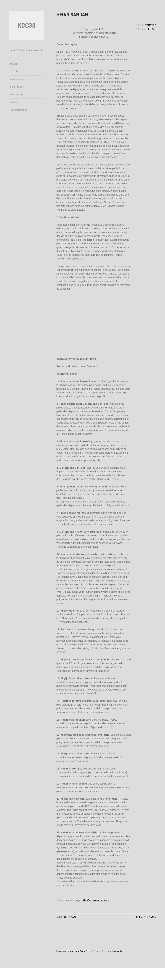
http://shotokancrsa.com (95, 900)
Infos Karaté (16, 87)
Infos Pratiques (17, 79)
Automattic (117, 951)
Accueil (13, 64)
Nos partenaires (18, 110)
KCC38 (26, 25)
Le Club (13, 71)
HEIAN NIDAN (67, 917)
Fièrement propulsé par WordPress (74, 951)
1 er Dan (152, 29)
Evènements (16, 94)
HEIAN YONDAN (144, 917)
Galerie (13, 102)
